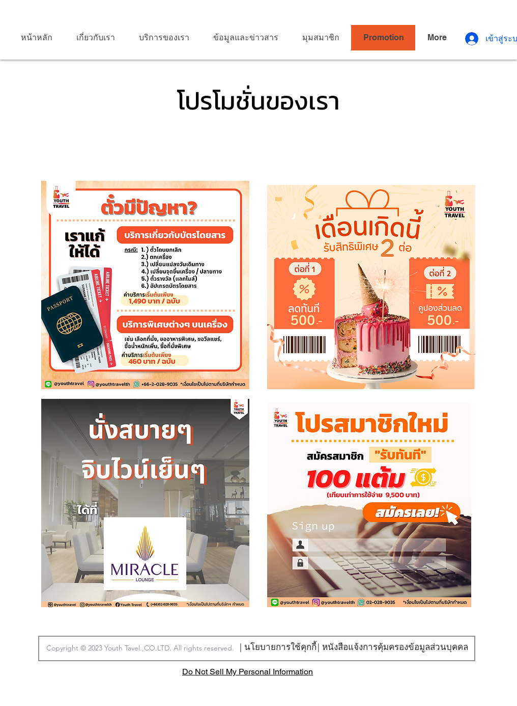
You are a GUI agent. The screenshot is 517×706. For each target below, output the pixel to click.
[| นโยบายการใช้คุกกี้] (278, 646)
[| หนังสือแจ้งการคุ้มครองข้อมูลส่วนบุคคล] (392, 647)
